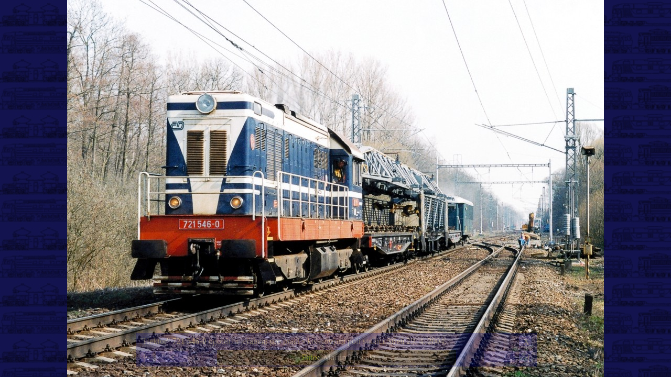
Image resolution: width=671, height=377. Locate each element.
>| (526, 357)
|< (147, 357)
